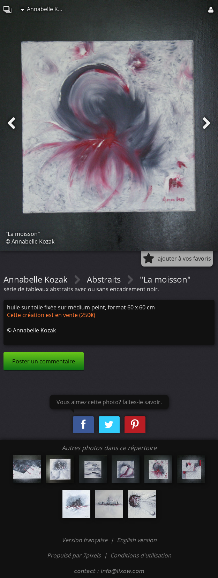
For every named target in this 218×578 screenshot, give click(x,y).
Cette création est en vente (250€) (51, 315)
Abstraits (105, 279)
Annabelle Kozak (45, 9)
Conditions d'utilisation (140, 555)
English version (137, 540)
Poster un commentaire (43, 361)
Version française (85, 540)
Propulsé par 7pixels (74, 555)
